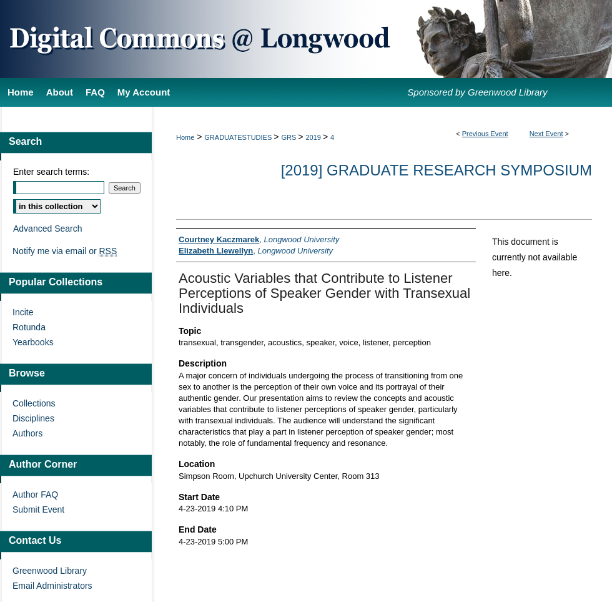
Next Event (546, 133)
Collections (33, 403)
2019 (314, 137)
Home (185, 137)
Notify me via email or (64, 251)
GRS (289, 137)
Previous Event (485, 133)
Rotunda (29, 327)
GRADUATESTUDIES (239, 137)
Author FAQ (35, 494)
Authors (27, 433)
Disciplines (33, 418)
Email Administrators (52, 586)
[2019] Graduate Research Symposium (436, 170)
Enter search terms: (51, 172)
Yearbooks (33, 342)
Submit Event (38, 509)
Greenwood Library (49, 571)
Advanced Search (47, 229)
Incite (22, 312)
